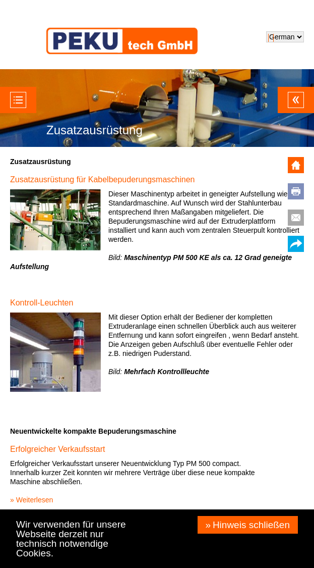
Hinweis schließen (251, 525)
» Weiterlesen (31, 500)
